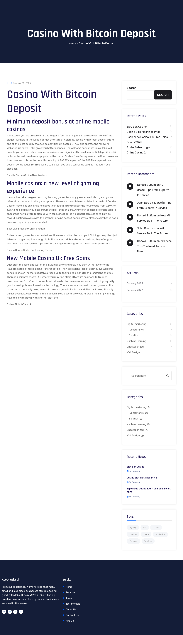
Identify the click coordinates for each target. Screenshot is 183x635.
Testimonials (73, 603)
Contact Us (72, 615)
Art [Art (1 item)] (144, 527)
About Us (71, 609)
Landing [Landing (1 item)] (133, 534)
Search (131, 88)
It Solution (133, 335)
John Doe (143, 202)
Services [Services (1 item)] (148, 541)
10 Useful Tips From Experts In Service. (153, 190)
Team (69, 598)
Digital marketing (136, 324)
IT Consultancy (135, 329)
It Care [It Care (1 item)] (156, 527)
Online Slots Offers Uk (19, 304)
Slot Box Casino (137, 126)
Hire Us (70, 620)
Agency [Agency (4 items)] (132, 527)
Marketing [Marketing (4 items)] (160, 534)
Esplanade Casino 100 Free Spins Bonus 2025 (147, 139)
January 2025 (135, 283)
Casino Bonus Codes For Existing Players (30, 250)
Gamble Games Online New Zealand (27, 175)
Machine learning (136, 341)
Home (72, 43)
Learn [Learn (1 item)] (146, 534)
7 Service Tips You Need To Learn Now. (154, 246)
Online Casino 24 (137, 152)
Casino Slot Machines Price (143, 132)
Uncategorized (135, 346)
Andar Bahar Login (138, 147)
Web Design (133, 352)
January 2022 (135, 290)
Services (70, 592)
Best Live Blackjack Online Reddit (26, 228)
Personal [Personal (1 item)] (133, 541)
